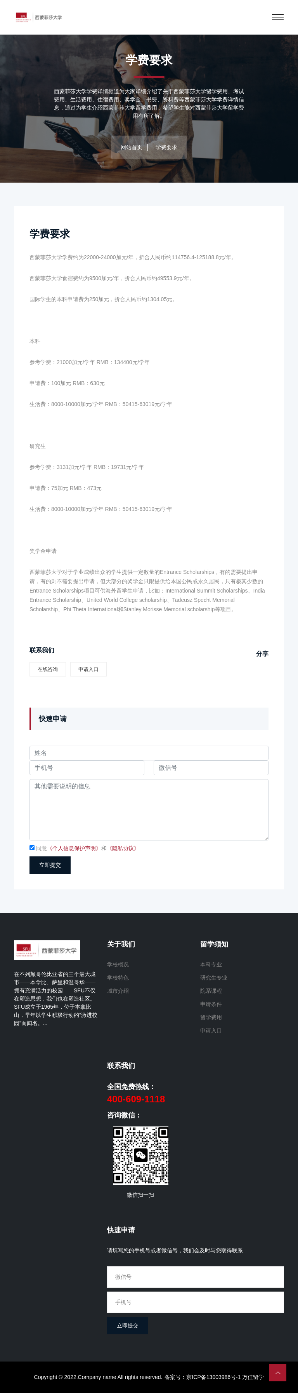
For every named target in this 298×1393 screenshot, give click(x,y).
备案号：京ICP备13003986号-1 (203, 1377)
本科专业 (211, 964)
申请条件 (211, 1004)
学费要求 (50, 234)
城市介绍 (118, 991)
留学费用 (211, 1017)
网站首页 (131, 147)
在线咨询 (48, 669)
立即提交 (50, 865)
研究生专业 (213, 978)
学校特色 (118, 978)
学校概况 (118, 964)
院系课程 (211, 991)
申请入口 (88, 669)
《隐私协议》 (123, 849)
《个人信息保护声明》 (74, 849)
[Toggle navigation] (278, 17)
